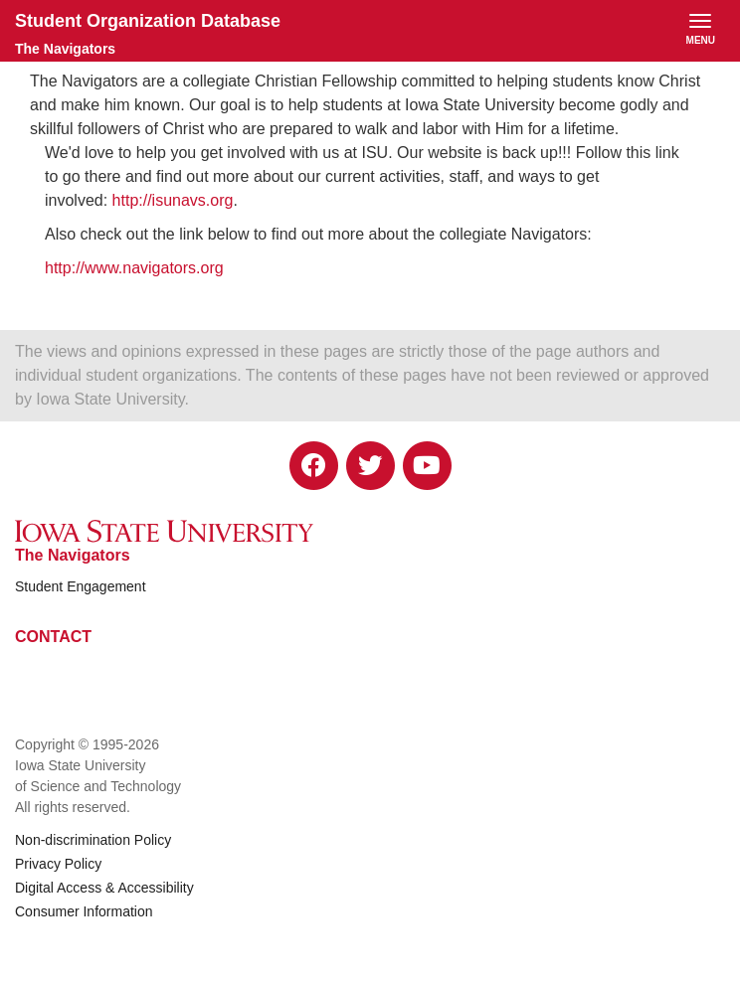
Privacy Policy (58, 864)
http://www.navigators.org (134, 267)
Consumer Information (84, 911)
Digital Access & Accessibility (104, 888)
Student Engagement (80, 586)
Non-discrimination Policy (93, 840)
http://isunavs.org (173, 200)
